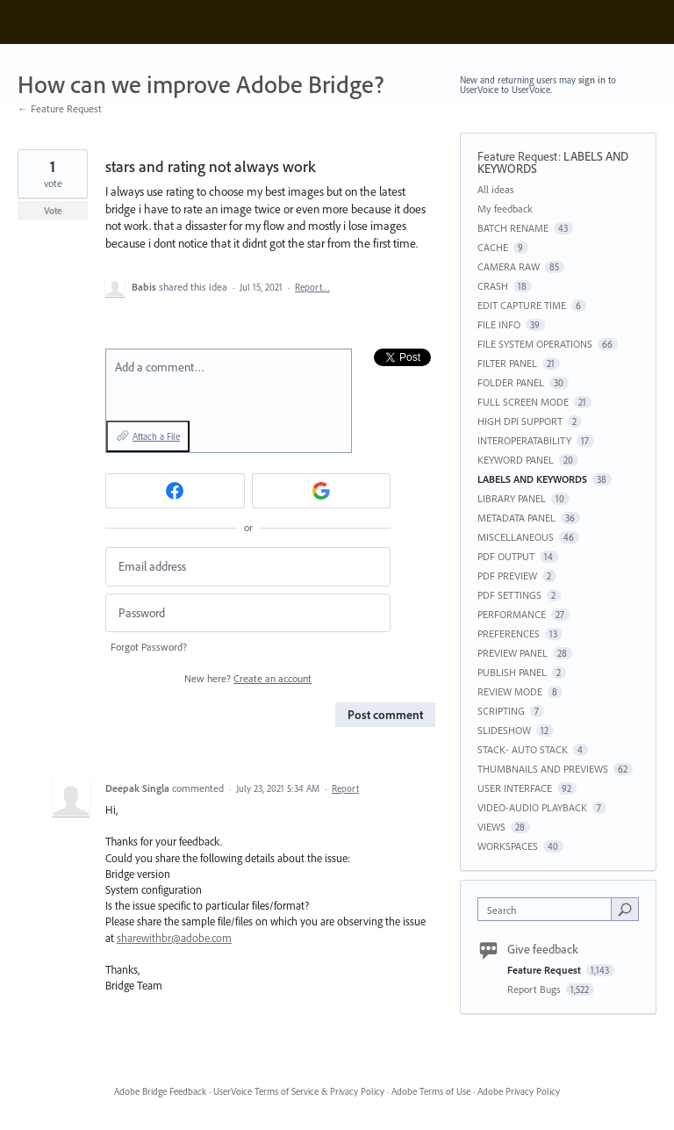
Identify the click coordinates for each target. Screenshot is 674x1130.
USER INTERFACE (514, 788)
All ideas (495, 189)
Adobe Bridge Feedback (160, 1091)
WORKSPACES (507, 846)
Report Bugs (535, 989)
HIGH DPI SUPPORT (520, 421)
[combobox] (548, 909)
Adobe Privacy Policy (518, 1091)
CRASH (492, 285)
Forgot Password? (149, 646)
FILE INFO (498, 324)
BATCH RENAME (513, 227)
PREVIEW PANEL (512, 652)
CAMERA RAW (508, 266)
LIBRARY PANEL (511, 498)
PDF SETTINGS (509, 594)
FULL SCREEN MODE (523, 401)
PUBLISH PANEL (512, 672)
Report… (312, 287)
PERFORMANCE (511, 614)
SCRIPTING (501, 710)
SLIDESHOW (504, 730)
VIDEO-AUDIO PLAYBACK (532, 807)
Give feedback (542, 949)
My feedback (505, 208)
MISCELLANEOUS (515, 536)
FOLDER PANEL (510, 382)
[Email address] (248, 567)
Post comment (385, 715)
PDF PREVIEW (507, 575)
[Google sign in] (321, 490)
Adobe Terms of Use (430, 1091)
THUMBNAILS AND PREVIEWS (542, 768)
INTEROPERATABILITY (524, 440)
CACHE (492, 247)
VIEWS (491, 826)
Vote (53, 211)
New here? (248, 678)
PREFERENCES (508, 633)
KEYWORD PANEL (515, 459)
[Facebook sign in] (175, 490)
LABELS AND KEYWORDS (532, 479)
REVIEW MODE (509, 691)
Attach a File (156, 436)
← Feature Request (60, 108)
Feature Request (517, 156)
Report (345, 788)
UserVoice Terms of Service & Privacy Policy (298, 1091)
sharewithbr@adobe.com (174, 938)
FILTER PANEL (507, 363)
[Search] (625, 908)
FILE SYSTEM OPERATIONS (534, 343)
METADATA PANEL (516, 517)
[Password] (248, 613)
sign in (592, 80)
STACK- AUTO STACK (522, 749)
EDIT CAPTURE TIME (521, 305)
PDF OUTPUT (505, 556)
